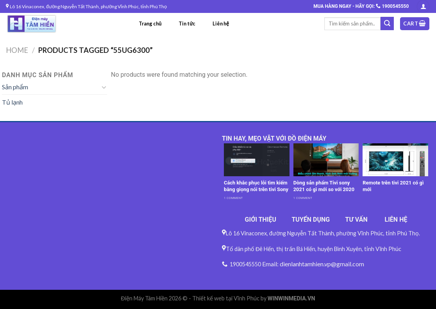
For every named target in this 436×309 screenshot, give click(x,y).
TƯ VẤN (356, 219)
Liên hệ (221, 23)
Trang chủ (150, 23)
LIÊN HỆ (396, 219)
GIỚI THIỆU (261, 219)
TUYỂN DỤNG (310, 219)
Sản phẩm (15, 86)
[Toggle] (104, 87)
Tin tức (187, 23)
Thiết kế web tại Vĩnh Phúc (226, 298)
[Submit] (387, 23)
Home (17, 50)
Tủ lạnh (12, 102)
